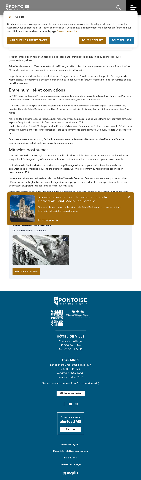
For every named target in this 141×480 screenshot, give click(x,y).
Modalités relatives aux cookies (70, 451)
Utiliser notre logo (70, 464)
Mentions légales (70, 445)
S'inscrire (71, 429)
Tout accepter (92, 40)
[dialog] (70, 29)
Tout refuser (121, 40)
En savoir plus (48, 220)
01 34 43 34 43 (73, 349)
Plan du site (70, 458)
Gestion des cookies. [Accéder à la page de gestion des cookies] (68, 31)
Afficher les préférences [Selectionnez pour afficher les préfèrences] (28, 40)
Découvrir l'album (26, 271)
